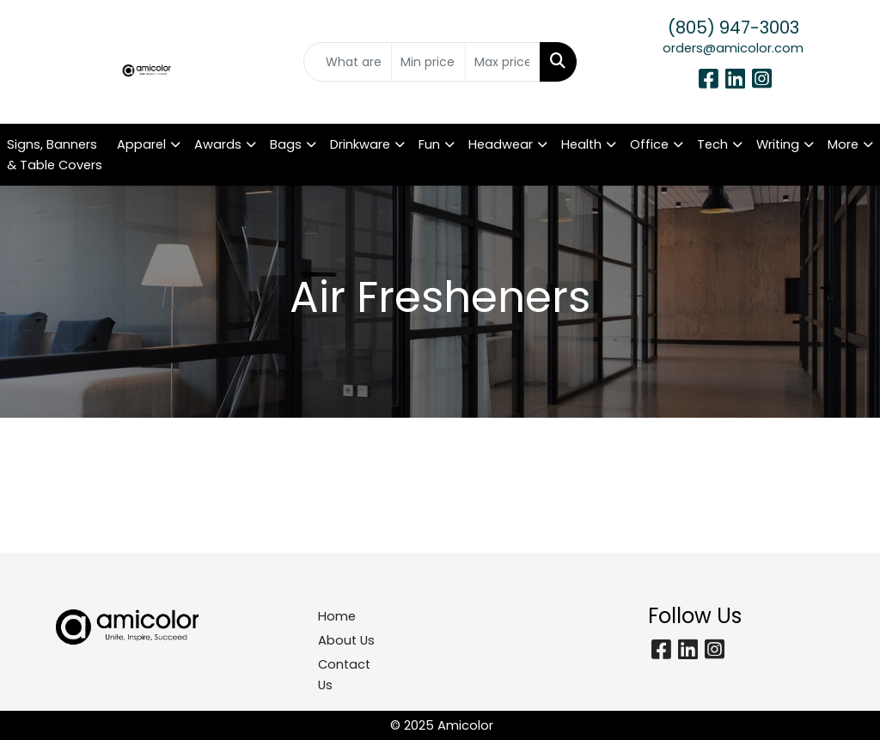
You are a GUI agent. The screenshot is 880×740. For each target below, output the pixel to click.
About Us (346, 640)
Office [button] (649, 144)
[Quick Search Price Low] (428, 62)
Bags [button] (286, 144)
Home (337, 616)
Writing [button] (777, 144)
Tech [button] (712, 144)
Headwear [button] (500, 144)
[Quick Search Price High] (502, 62)
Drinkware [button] (360, 144)
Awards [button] (217, 144)
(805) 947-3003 (733, 27)
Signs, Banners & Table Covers (54, 155)
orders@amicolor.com (733, 48)
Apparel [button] (141, 144)
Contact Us (344, 675)
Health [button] (581, 144)
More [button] (843, 144)
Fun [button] (429, 144)
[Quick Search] (347, 62)
